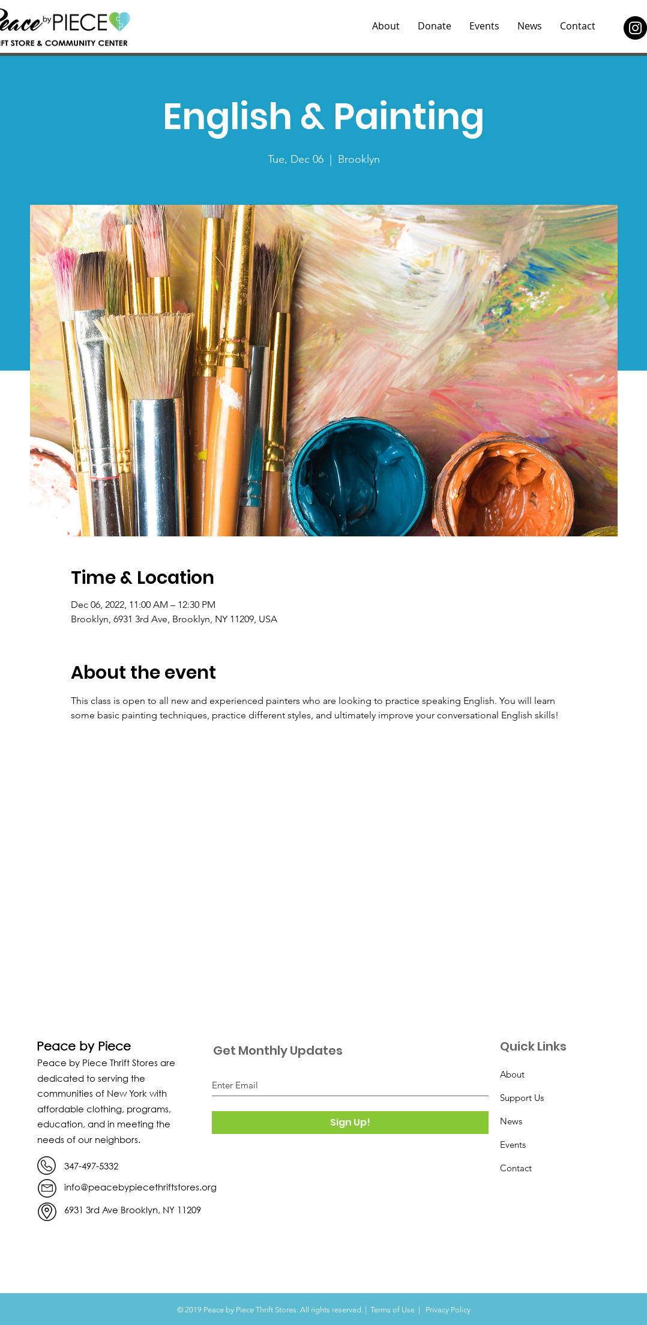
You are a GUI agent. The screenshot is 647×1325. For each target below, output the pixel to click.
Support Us (522, 1097)
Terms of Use (392, 1309)
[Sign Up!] (350, 1122)
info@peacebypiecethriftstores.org (140, 1187)
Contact (516, 1168)
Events (513, 1144)
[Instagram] (635, 28)
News (511, 1121)
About (512, 1074)
